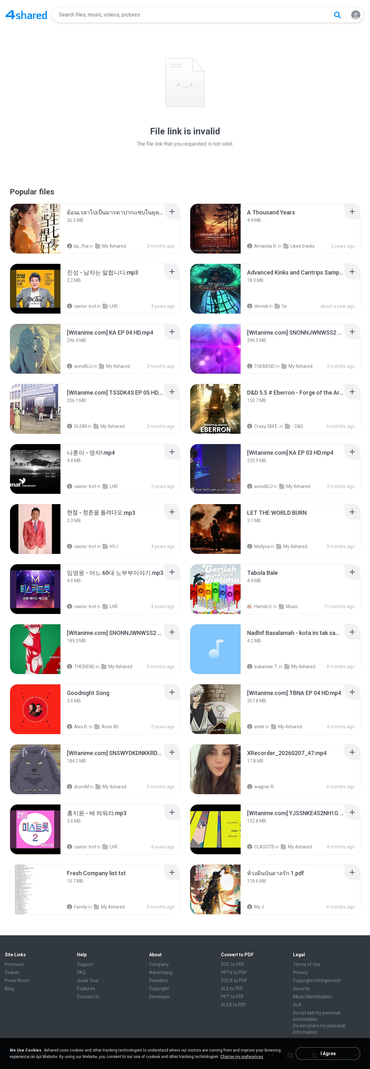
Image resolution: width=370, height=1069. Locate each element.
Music (288, 606)
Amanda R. (262, 246)
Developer (159, 996)
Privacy (300, 972)
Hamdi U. (259, 606)
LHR (110, 306)
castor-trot (81, 306)
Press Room (17, 980)
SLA (297, 1004)
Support (85, 964)
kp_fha (78, 246)
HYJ (110, 546)
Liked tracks (299, 246)
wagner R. (261, 786)
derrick (257, 306)
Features (86, 988)
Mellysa (258, 546)
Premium (14, 964)
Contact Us (88, 996)
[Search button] (337, 15)
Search (12, 972)
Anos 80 (106, 726)
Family (77, 906)
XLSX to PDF (233, 1004)
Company (159, 964)
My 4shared (110, 246)
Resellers (158, 980)
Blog (9, 988)
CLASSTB (260, 846)
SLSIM (77, 426)
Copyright (159, 988)
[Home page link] (26, 14)
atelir (256, 726)
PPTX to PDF (234, 972)
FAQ (81, 972)
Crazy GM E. (262, 426)
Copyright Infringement (317, 980)
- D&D (294, 426)
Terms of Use (307, 964)
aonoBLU (79, 366)
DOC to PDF (232, 964)
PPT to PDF (232, 996)
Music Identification (312, 996)
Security (301, 988)
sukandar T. (262, 666)
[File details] (35, 229)
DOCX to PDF (234, 980)
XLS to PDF (232, 988)
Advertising (160, 972)
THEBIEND (261, 366)
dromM (78, 786)
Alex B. (77, 726)
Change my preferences (241, 1056)
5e (281, 306)
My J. (256, 906)
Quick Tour (88, 980)
